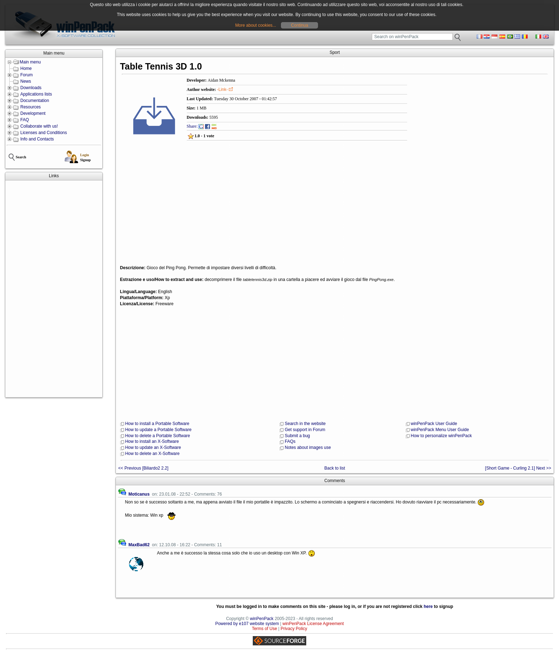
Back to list (334, 468)
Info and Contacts (37, 139)
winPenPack (261, 618)
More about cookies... (255, 25)
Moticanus (138, 494)
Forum (26, 74)
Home (26, 68)
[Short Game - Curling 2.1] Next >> (518, 468)
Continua (299, 25)
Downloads (30, 87)
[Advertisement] (54, 289)
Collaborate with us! (39, 126)
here (428, 606)
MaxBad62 (138, 544)
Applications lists (36, 94)
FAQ (24, 119)
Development (33, 113)
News (25, 81)
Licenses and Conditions (43, 132)
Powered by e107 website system (247, 623)
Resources (30, 106)
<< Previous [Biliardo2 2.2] (143, 468)
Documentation (34, 100)
